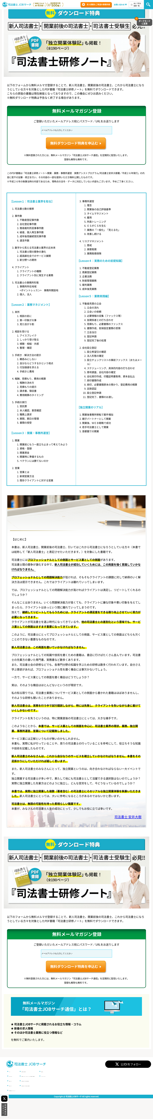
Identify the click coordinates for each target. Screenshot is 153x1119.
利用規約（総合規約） (46, 1084)
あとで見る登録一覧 (137, 4)
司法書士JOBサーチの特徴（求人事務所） (53, 1099)
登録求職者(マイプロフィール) (20, 1103)
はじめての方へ (15, 1089)
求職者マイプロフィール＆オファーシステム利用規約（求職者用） (62, 1089)
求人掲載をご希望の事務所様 (98, 4)
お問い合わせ (119, 4)
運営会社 (97, 1084)
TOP (10, 1084)
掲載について (14, 1094)
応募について (14, 1099)
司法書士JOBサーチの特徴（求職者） (52, 1094)
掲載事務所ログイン (4, 1109)
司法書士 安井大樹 (125, 832)
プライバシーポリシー (102, 1089)
